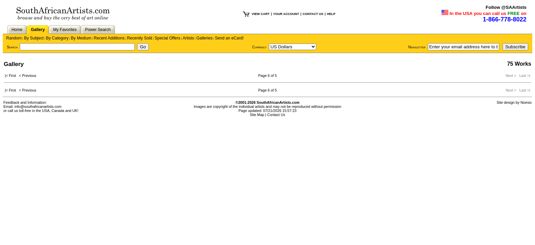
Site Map (257, 115)
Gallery (38, 29)
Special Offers (167, 38)
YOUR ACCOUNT (286, 14)
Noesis (526, 102)
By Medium (81, 38)
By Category (57, 38)
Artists (188, 38)
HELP (331, 14)
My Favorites (65, 29)
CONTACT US (313, 14)
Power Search (98, 29)
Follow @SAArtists (506, 7)
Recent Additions (109, 38)
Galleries (205, 38)
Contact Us (276, 115)
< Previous (28, 76)
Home (17, 29)
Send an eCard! (229, 38)
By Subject (33, 38)
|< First (12, 76)
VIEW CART (261, 14)
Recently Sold (139, 38)
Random (13, 38)
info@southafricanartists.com (38, 106)
